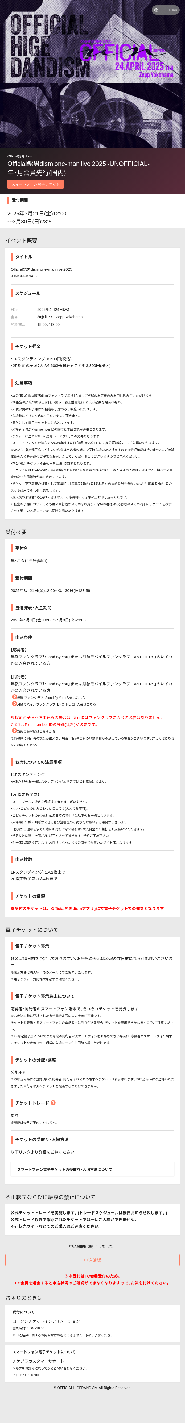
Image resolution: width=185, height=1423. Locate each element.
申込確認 (92, 1260)
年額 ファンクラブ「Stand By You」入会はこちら (48, 697)
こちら (169, 738)
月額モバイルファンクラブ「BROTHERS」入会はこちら (53, 704)
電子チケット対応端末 (30, 979)
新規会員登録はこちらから (33, 731)
